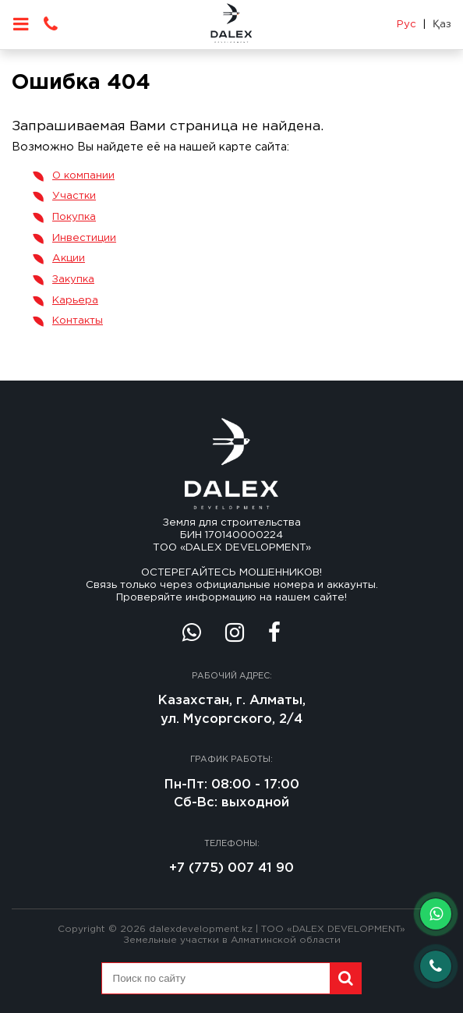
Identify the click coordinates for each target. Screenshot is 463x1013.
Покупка (74, 216)
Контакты (77, 320)
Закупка (73, 279)
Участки (74, 195)
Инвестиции (84, 238)
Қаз (442, 24)
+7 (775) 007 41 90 (231, 868)
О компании (83, 175)
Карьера (75, 300)
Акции (68, 258)
